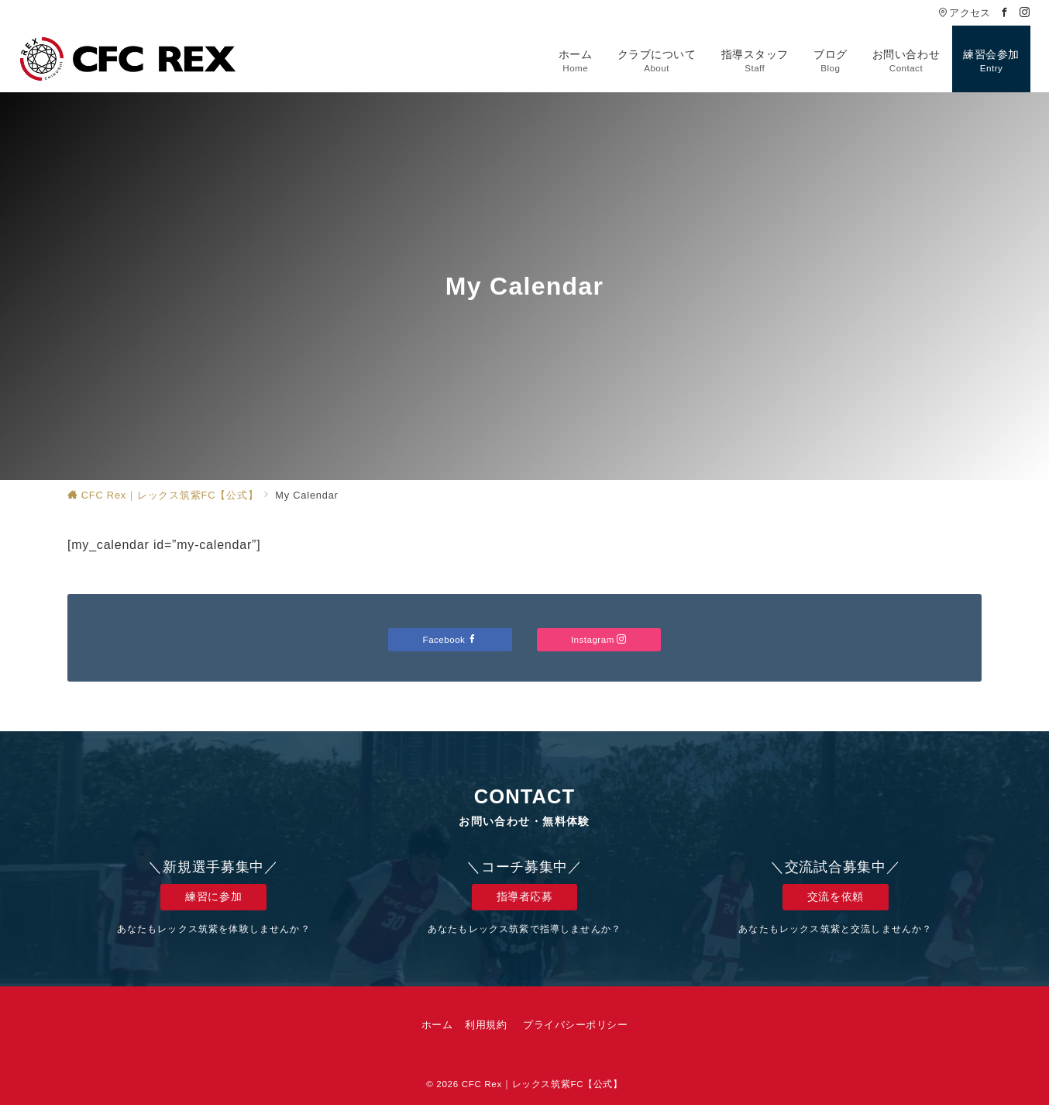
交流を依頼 (835, 896)
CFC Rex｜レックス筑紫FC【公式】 (542, 1084)
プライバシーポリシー (575, 1025)
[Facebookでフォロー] (1004, 13)
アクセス (964, 13)
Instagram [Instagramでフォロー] (599, 639)
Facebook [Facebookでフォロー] (450, 639)
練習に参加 (213, 896)
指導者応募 (525, 896)
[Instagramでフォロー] (1025, 13)
